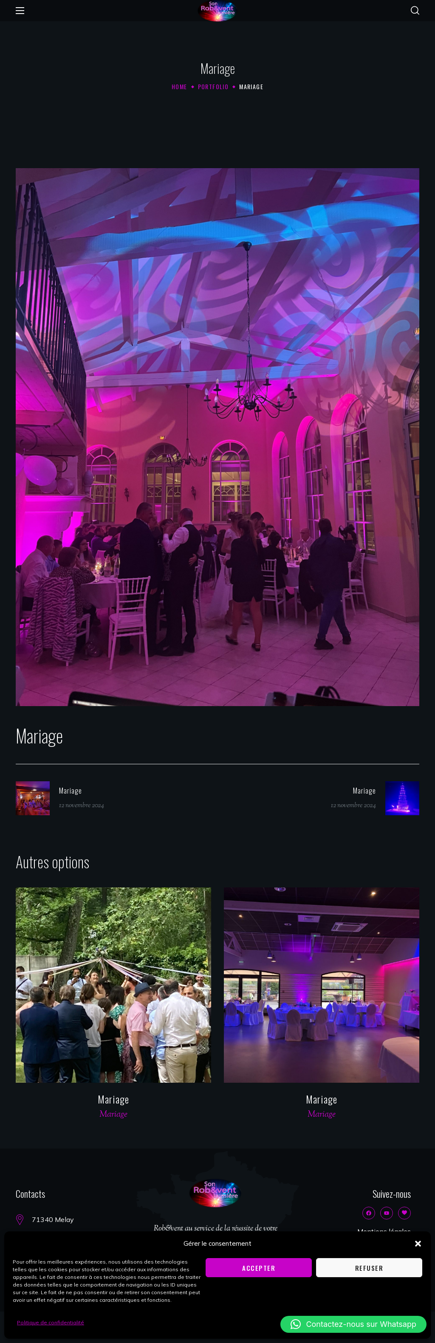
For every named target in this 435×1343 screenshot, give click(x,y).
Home (179, 86)
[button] (418, 1243)
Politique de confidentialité (50, 1322)
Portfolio (213, 86)
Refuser (369, 1268)
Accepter (258, 1268)
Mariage (113, 1098)
